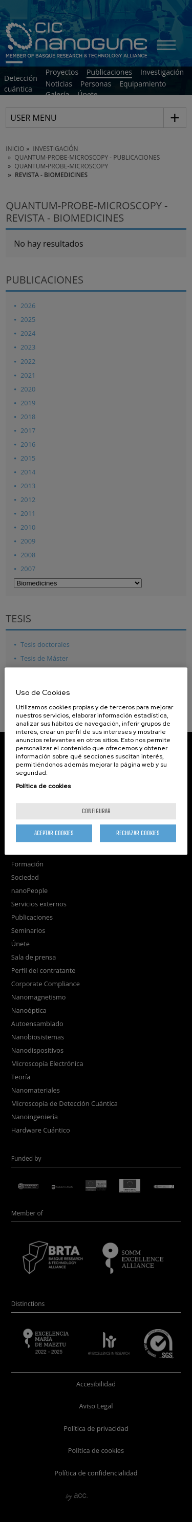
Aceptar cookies (54, 833)
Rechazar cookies (138, 833)
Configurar (96, 811)
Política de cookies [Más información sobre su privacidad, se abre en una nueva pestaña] (43, 786)
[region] (96, 761)
